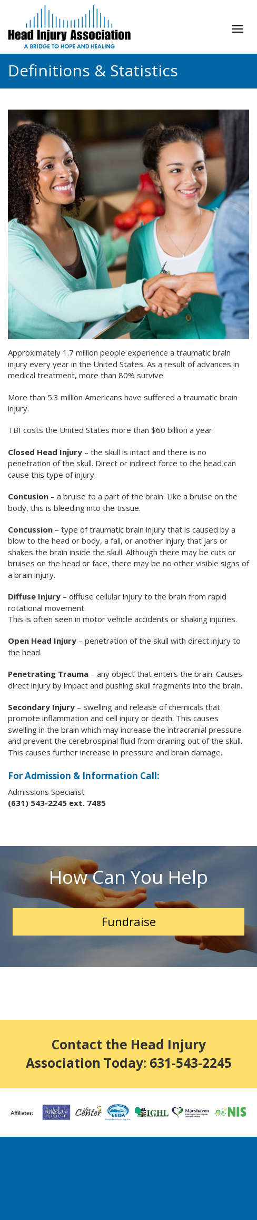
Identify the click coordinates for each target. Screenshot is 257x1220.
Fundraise (129, 921)
